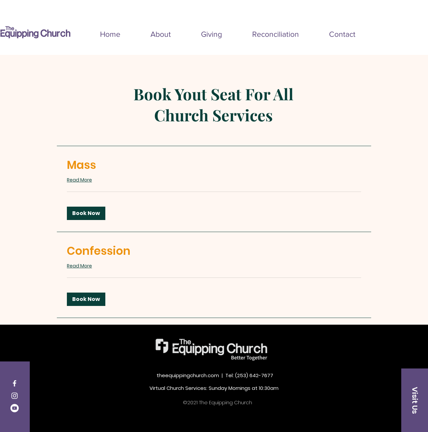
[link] (214, 165)
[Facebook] (14, 383)
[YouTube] (14, 408)
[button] (86, 213)
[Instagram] (14, 396)
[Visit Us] (414, 400)
